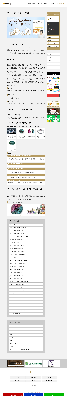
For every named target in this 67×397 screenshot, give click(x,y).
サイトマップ (12, 330)
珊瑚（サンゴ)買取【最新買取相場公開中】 (17, 255)
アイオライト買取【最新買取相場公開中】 (17, 273)
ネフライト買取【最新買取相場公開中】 (17, 270)
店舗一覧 (49, 54)
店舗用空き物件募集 (13, 344)
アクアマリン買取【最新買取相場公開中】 (17, 276)
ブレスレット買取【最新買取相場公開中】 (17, 234)
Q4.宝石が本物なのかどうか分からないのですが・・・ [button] (19, 176)
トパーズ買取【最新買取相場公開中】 (17, 294)
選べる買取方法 (39, 3)
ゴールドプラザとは (23, 3)
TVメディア (17, 382)
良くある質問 (49, 382)
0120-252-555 (60, 3)
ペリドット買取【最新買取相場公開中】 (17, 306)
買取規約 (11, 347)
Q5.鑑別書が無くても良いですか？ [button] (15, 181)
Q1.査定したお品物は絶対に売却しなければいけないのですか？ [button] (20, 156)
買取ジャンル (18, 378)
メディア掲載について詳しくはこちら (53, 95)
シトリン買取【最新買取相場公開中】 (17, 300)
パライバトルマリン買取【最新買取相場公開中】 (19, 261)
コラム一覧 (49, 67)
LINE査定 (49, 60)
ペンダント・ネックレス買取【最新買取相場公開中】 (19, 237)
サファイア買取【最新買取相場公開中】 (17, 252)
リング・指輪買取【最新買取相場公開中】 (17, 240)
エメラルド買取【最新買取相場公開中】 (17, 246)
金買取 (33, 382)
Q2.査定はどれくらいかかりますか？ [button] (15, 164)
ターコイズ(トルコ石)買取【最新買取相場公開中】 (19, 282)
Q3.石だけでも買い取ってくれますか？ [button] (16, 169)
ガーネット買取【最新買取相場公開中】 (17, 279)
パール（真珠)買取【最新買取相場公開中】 (17, 267)
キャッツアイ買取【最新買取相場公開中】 (17, 312)
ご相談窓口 (52, 3)
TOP (18, 3)
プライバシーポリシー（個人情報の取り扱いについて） (20, 350)
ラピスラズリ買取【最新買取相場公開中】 (17, 285)
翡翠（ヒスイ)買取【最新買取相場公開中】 (17, 264)
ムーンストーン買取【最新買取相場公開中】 (18, 309)
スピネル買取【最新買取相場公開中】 (17, 297)
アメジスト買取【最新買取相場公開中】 (17, 303)
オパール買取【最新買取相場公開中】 (17, 249)
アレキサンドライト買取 (14, 243)
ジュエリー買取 (14, 222)
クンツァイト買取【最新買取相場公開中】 (17, 291)
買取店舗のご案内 (46, 3)
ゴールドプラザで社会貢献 (15, 327)
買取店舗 (49, 378)
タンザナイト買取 (13, 258)
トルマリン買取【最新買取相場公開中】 (17, 288)
